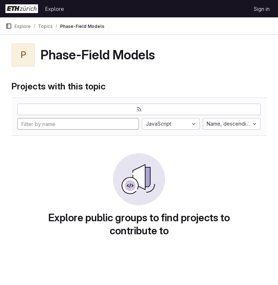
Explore (54, 9)
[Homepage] (21, 8)
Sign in (262, 9)
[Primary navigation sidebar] (8, 26)
